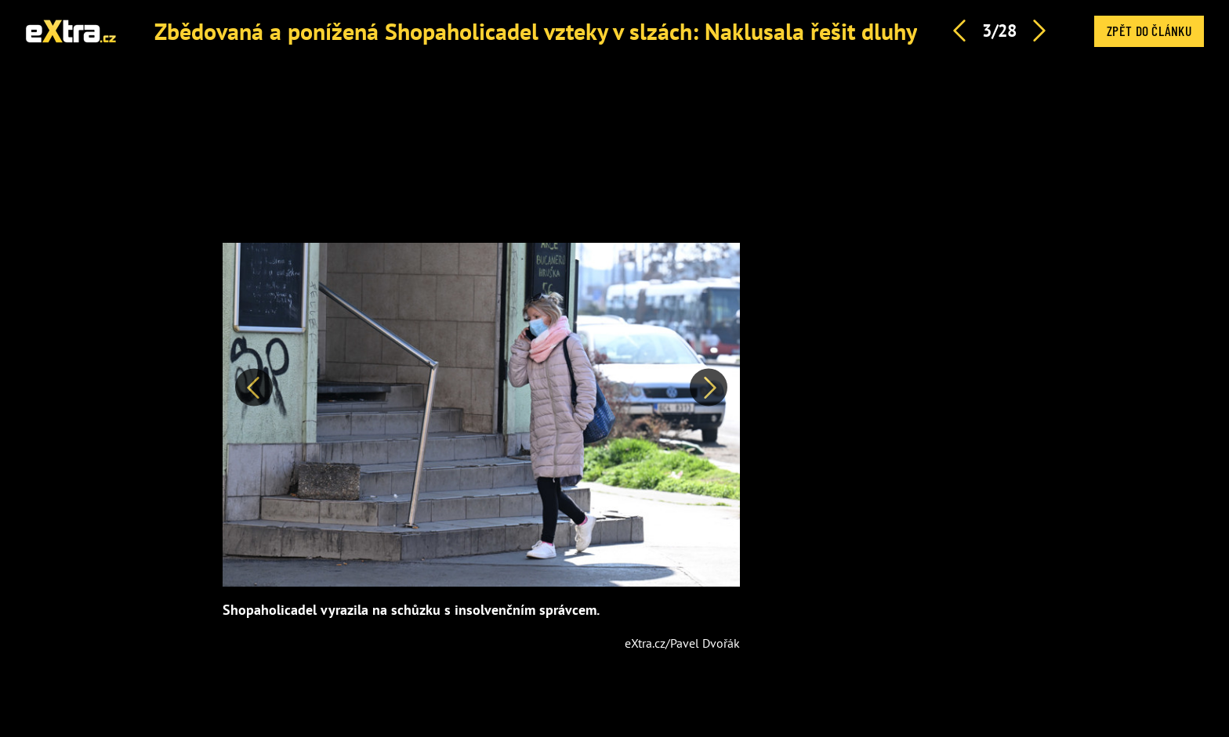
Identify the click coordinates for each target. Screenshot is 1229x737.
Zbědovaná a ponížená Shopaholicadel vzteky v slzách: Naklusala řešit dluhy (535, 31)
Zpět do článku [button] (1149, 30)
